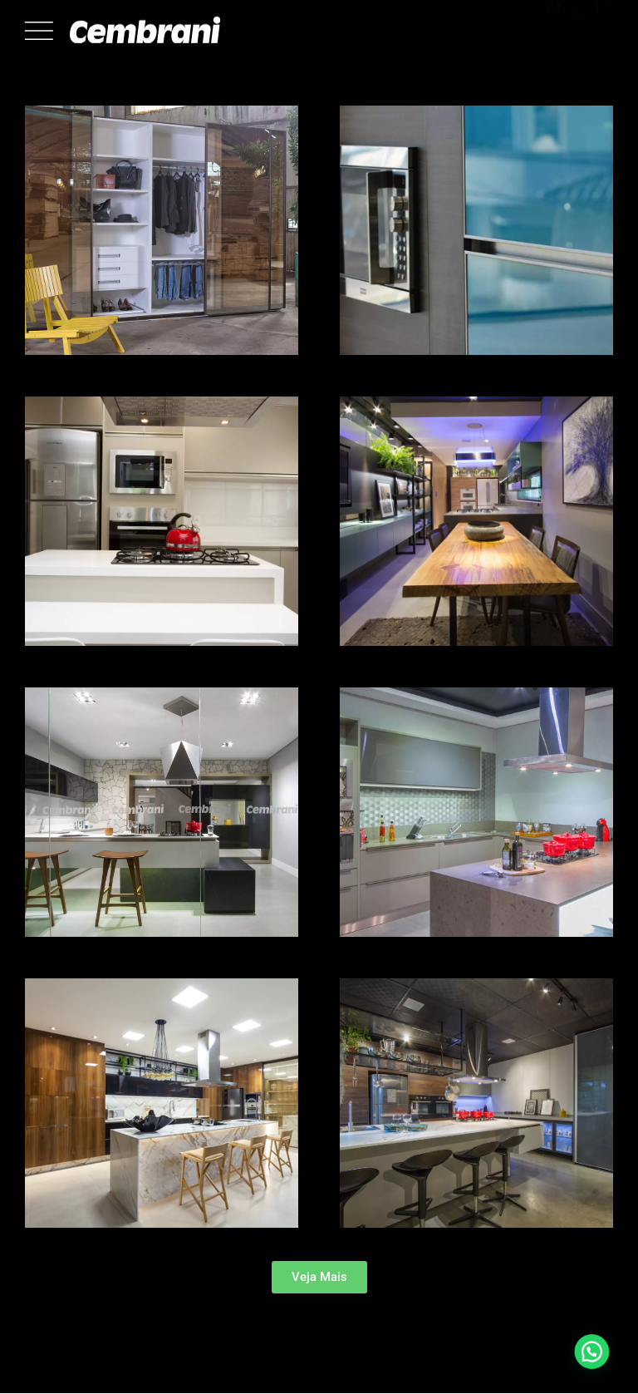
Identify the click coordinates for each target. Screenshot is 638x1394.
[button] (319, 1277)
